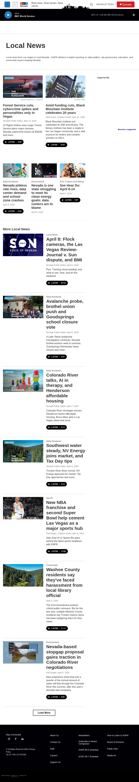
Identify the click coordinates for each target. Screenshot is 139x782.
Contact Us (55, 742)
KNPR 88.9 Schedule (88, 750)
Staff (52, 749)
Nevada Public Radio (13, 121)
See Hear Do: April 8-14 (70, 187)
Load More (44, 712)
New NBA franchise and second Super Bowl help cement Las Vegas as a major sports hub (65, 515)
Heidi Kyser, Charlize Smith (58, 117)
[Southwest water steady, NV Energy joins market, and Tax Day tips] (23, 451)
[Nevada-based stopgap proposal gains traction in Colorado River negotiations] (23, 652)
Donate (127, 4)
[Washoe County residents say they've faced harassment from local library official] (23, 575)
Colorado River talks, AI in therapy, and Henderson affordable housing (62, 388)
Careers (54, 755)
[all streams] (134, 15)
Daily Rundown (10, 181)
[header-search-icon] (92, 4)
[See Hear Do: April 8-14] (72, 170)
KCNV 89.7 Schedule (88, 757)
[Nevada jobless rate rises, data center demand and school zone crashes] (15, 170)
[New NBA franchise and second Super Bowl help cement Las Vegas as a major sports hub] (23, 508)
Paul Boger (51, 672)
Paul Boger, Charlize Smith (58, 533)
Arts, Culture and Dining (72, 181)
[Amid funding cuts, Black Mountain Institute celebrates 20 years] (65, 86)
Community (52, 565)
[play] (8, 15)
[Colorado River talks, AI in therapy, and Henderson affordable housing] (23, 381)
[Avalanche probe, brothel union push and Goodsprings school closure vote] (23, 307)
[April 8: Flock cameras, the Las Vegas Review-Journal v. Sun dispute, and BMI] (23, 245)
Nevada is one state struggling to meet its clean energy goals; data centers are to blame (43, 197)
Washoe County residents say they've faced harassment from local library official (64, 582)
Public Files (112, 749)
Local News (52, 235)
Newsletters (105, 4)
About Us (54, 735)
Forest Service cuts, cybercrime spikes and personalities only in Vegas (20, 110)
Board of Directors (115, 742)
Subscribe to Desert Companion (88, 742)
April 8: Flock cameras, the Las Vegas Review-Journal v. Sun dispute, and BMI (64, 249)
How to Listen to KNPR (118, 735)
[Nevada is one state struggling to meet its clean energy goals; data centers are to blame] (44, 170)
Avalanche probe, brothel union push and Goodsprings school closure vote (64, 314)
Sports (49, 498)
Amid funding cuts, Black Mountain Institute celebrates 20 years (65, 109)
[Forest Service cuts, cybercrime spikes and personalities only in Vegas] (23, 86)
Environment (37, 181)
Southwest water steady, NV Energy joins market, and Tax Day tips (65, 453)
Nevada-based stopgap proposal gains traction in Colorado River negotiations (65, 657)
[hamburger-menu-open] (7, 4)
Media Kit (111, 755)
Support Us (55, 762)
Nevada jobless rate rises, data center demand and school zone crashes (15, 193)
